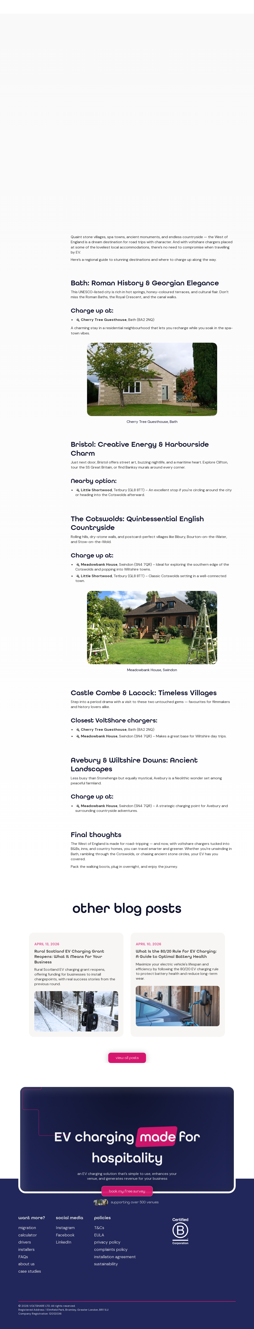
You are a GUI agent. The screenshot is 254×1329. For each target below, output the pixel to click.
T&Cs (99, 1227)
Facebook (65, 1235)
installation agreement (115, 1257)
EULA (99, 1235)
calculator (27, 1235)
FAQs (23, 1257)
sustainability (106, 1264)
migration (27, 1227)
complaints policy (111, 1249)
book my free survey (127, 1191)
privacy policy (107, 1242)
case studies (29, 1271)
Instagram (65, 1227)
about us (26, 1264)
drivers (24, 1242)
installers (26, 1249)
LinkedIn (63, 1242)
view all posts (127, 1058)
